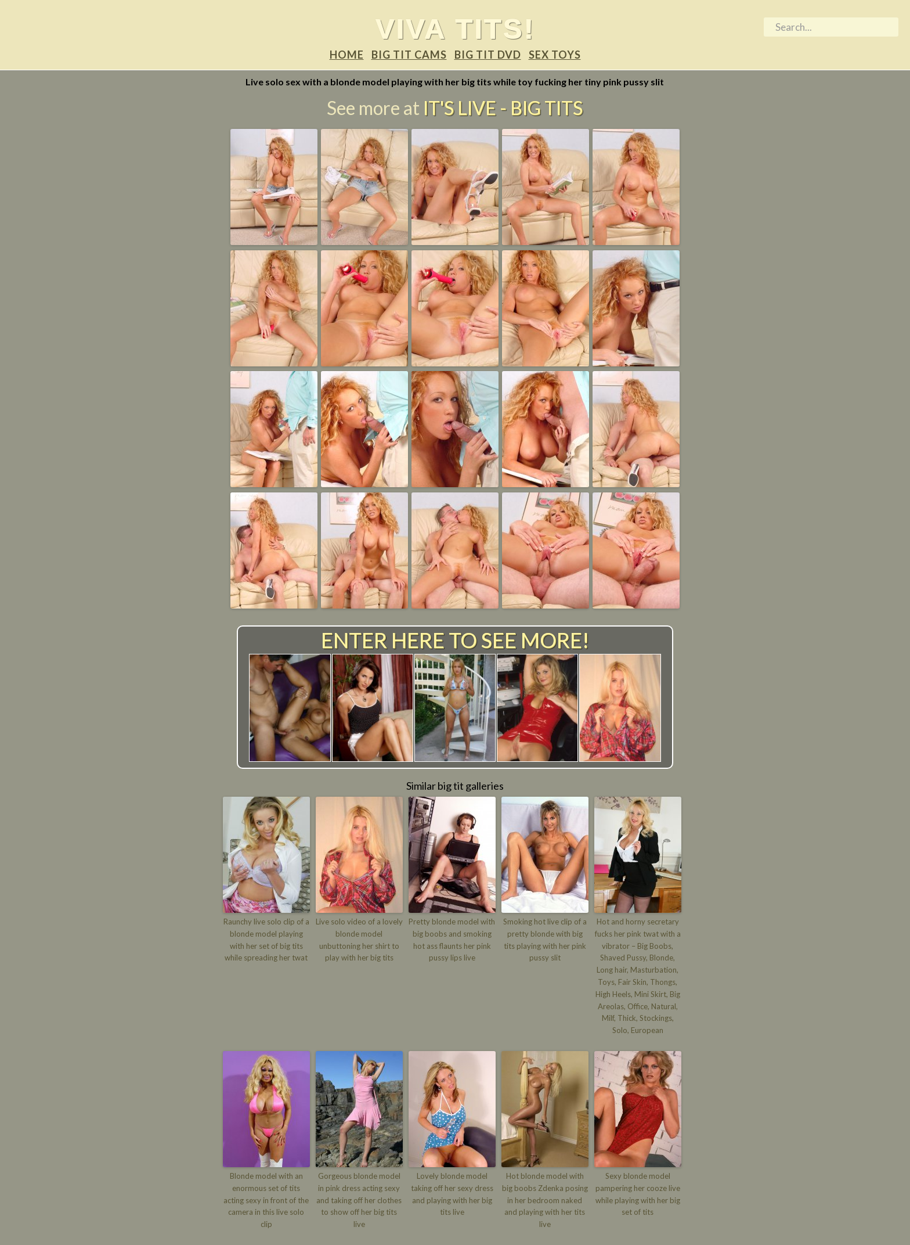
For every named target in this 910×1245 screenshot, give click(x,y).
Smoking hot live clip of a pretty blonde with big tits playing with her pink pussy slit (545, 939)
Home (347, 54)
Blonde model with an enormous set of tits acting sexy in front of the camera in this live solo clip (266, 1200)
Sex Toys (555, 54)
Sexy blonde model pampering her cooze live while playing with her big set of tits (637, 1194)
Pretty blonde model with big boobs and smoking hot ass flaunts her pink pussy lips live (452, 939)
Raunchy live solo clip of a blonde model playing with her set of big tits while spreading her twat (266, 939)
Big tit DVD (487, 54)
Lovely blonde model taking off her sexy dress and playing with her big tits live (452, 1194)
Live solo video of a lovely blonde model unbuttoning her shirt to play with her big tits (359, 939)
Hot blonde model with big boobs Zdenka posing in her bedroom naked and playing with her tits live (545, 1200)
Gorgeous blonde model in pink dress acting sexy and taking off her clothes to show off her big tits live (359, 1200)
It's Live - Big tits (503, 107)
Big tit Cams (409, 54)
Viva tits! (455, 28)
